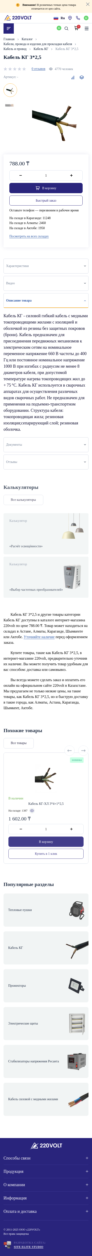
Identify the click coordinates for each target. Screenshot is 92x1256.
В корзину (46, 852)
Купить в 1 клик (46, 864)
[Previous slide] (69, 761)
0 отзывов (38, 69)
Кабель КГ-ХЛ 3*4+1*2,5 (46, 814)
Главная (9, 39)
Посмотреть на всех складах (29, 236)
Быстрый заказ (46, 200)
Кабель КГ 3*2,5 (66, 49)
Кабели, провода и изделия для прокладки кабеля (38, 44)
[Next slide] (83, 761)
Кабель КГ (41, 49)
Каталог (28, 39)
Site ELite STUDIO (28, 1247)
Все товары (18, 754)
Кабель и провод (15, 49)
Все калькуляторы (23, 500)
